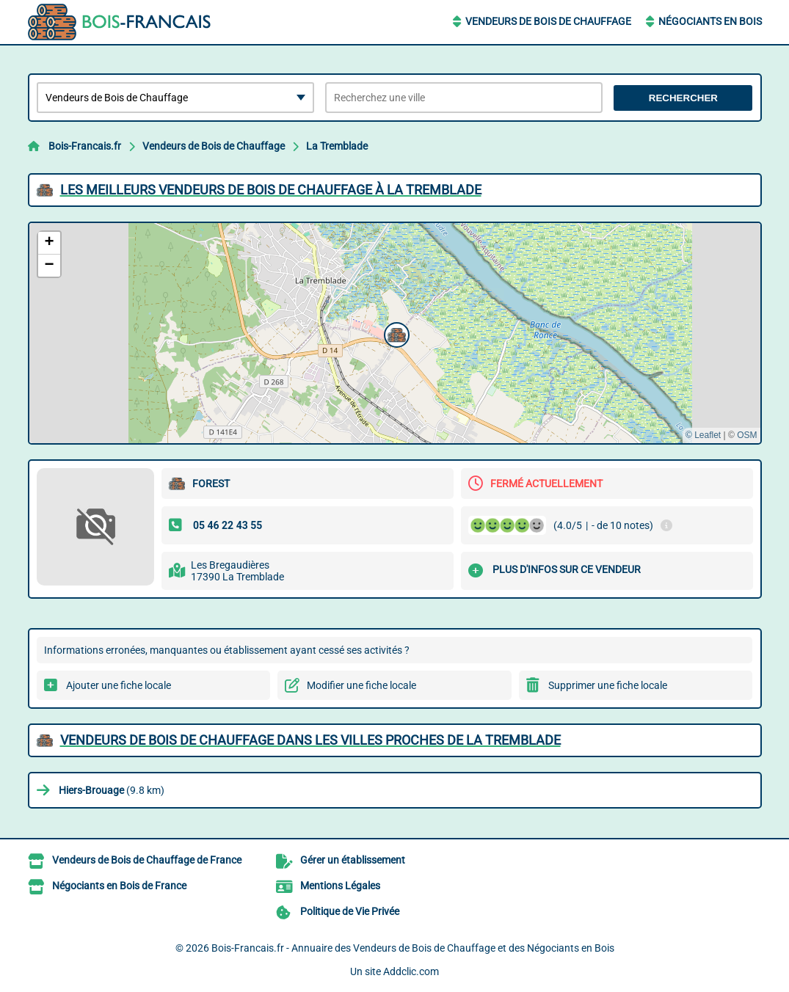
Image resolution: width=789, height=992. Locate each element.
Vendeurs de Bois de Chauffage (548, 21)
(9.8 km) (111, 790)
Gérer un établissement (352, 860)
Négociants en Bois (710, 21)
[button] (395, 333)
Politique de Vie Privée (349, 911)
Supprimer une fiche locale (607, 685)
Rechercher (683, 97)
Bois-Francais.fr (84, 146)
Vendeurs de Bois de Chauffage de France (146, 860)
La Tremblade (337, 146)
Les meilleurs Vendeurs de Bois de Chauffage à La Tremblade (270, 189)
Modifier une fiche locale (361, 685)
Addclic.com (411, 971)
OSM (747, 435)
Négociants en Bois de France (119, 885)
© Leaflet (703, 435)
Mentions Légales (340, 885)
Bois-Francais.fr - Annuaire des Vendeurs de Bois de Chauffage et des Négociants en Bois (412, 948)
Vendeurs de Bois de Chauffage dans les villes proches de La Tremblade (310, 740)
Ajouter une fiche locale (118, 685)
